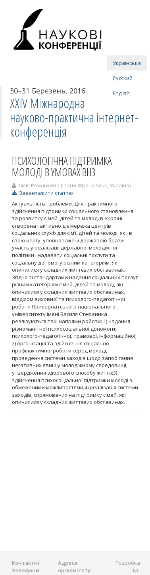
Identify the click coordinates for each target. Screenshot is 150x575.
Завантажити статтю (42, 192)
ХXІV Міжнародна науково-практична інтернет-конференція (74, 117)
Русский (123, 78)
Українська (127, 63)
